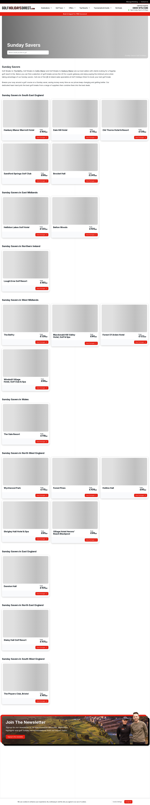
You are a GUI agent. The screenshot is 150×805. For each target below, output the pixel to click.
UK (47, 77)
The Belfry (18, 71)
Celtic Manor (40, 71)
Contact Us (144, 2)
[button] (15, 737)
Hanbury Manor (67, 71)
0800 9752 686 (140, 8)
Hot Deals (118, 8)
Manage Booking (132, 2)
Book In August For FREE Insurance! (75, 14)
